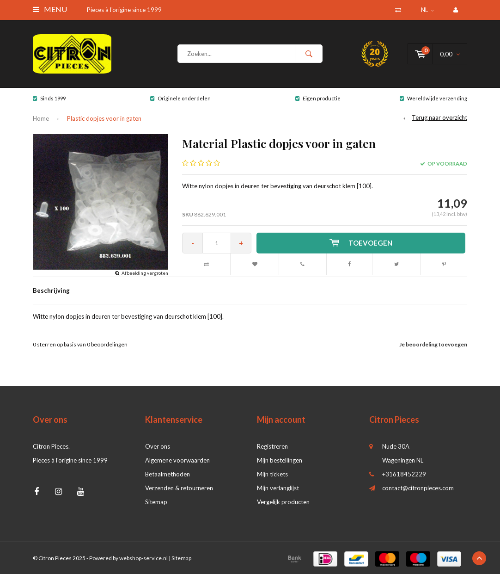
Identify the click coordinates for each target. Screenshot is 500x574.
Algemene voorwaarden (177, 460)
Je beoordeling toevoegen (433, 344)
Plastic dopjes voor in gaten (104, 118)
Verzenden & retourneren (179, 488)
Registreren (272, 446)
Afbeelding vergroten (145, 273)
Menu (50, 9)
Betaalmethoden (167, 474)
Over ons (157, 446)
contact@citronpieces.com (418, 488)
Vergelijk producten (283, 502)
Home (41, 118)
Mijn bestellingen (279, 460)
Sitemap (156, 502)
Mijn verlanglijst (278, 488)
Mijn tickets (272, 474)
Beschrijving (51, 290)
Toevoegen (360, 243)
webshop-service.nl (143, 558)
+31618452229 (404, 474)
